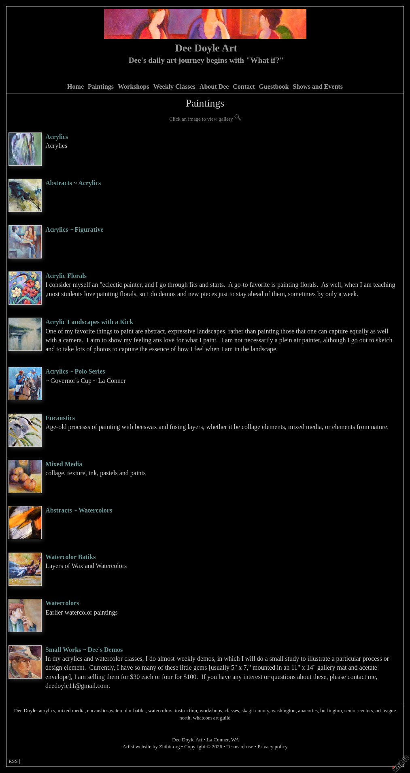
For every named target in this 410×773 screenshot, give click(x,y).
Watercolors (62, 603)
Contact (244, 86)
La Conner (218, 740)
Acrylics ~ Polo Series (75, 371)
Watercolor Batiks (70, 556)
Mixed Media (63, 464)
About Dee (214, 86)
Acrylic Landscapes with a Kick (89, 321)
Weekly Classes (174, 86)
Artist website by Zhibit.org (151, 747)
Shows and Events (318, 86)
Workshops (133, 86)
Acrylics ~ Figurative (74, 229)
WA (235, 740)
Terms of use (240, 747)
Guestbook (274, 86)
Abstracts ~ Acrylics (73, 182)
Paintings (101, 86)
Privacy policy (272, 747)
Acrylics (56, 136)
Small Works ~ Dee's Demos (84, 649)
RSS (13, 761)
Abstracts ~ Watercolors (78, 510)
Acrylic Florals (66, 275)
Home (75, 86)
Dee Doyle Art (206, 48)
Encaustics (60, 417)
